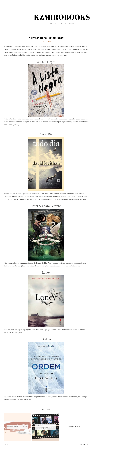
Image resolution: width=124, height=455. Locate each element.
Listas (7, 444)
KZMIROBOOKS (62, 17)
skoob (16, 124)
